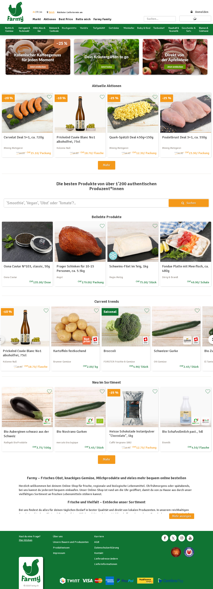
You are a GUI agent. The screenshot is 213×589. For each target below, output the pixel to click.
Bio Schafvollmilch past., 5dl (182, 432)
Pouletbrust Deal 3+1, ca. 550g (184, 137)
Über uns (58, 536)
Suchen (188, 203)
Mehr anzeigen (181, 516)
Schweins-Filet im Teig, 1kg (128, 266)
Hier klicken (25, 540)
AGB (96, 542)
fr (37, 12)
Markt (37, 19)
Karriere (99, 536)
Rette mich (83, 19)
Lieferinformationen (105, 564)
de (34, 12)
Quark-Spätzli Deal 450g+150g (131, 137)
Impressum (59, 553)
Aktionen (50, 19)
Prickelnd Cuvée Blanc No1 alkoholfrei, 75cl (76, 139)
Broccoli (110, 351)
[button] (51, 12)
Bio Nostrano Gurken (72, 432)
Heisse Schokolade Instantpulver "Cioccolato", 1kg (131, 434)
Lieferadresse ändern (106, 558)
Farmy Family (102, 19)
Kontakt (98, 553)
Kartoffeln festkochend (69, 351)
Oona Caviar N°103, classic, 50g (27, 266)
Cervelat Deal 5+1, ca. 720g (24, 137)
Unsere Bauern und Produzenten (71, 542)
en (41, 12)
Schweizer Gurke (166, 351)
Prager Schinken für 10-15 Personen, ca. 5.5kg (75, 268)
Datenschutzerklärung (106, 547)
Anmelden (199, 12)
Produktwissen (61, 547)
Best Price (66, 19)
